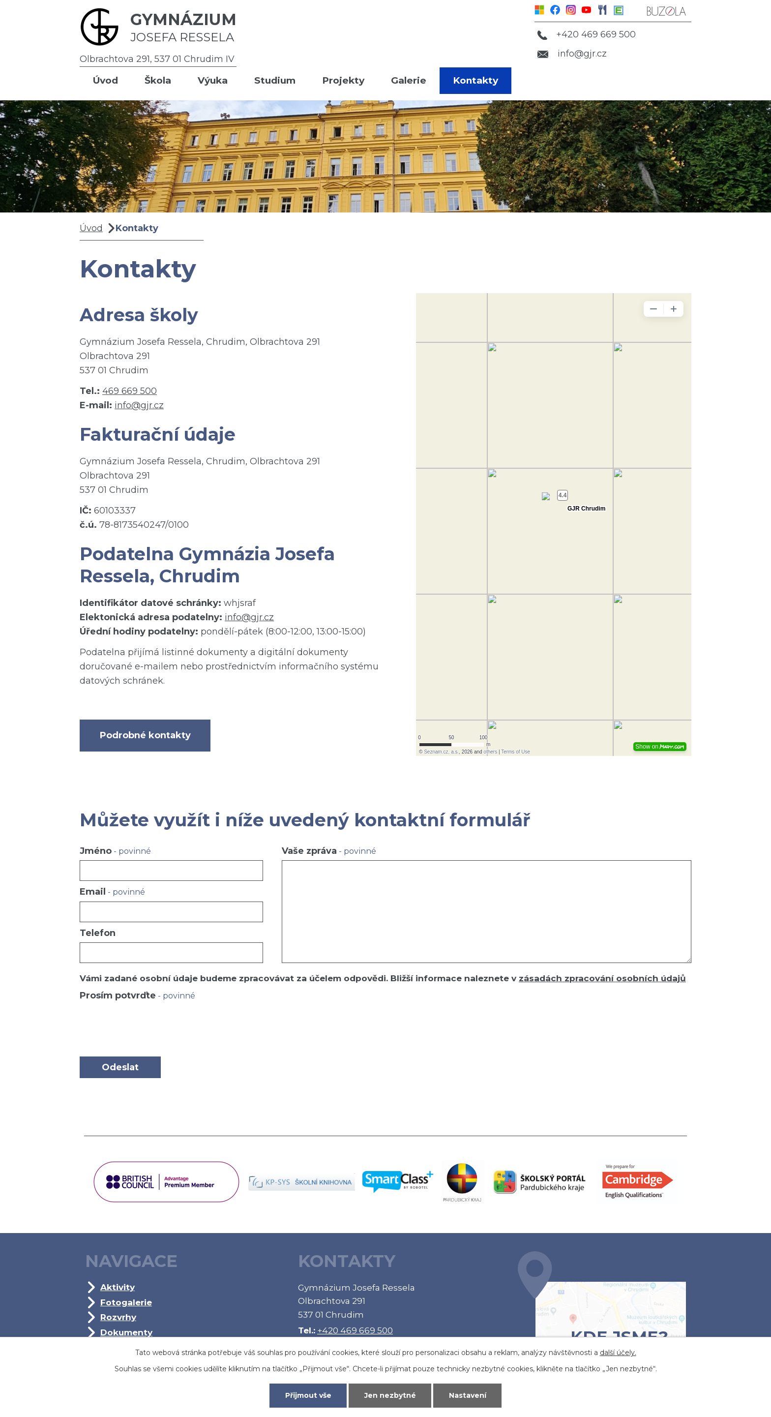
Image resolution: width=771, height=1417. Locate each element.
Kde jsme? (601, 1314)
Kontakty (475, 80)
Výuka (213, 80)
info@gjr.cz (572, 53)
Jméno (115, 850)
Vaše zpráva (329, 850)
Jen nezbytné (390, 1395)
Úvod (105, 80)
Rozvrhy (118, 1317)
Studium (275, 80)
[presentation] (154, 1028)
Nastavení (467, 1395)
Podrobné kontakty (145, 735)
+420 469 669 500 (586, 34)
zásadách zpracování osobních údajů (602, 978)
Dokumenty (126, 1332)
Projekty (343, 80)
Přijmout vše (308, 1395)
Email (112, 891)
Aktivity (117, 1287)
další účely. (618, 1352)
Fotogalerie (126, 1302)
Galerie (408, 80)
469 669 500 (129, 391)
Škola (158, 80)
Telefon (98, 933)
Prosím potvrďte (137, 995)
